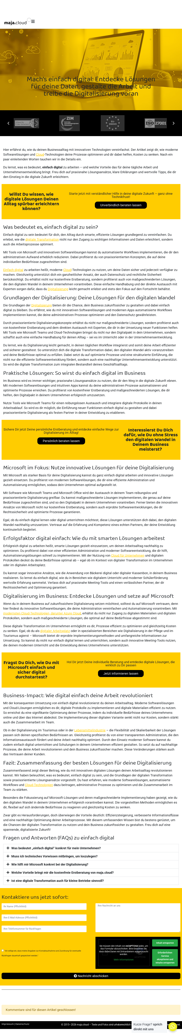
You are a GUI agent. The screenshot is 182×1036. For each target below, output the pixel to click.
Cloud (40, 154)
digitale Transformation (42, 239)
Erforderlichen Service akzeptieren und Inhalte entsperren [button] (164, 957)
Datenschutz (22, 1024)
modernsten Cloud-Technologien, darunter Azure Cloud (42, 613)
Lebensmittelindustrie (90, 730)
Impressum (8, 1024)
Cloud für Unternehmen (127, 555)
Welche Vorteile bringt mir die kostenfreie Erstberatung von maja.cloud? (62, 872)
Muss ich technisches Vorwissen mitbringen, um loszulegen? (54, 856)
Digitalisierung (58, 289)
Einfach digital (13, 270)
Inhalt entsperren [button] (165, 943)
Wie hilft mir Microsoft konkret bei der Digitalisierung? (49, 864)
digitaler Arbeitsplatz (55, 631)
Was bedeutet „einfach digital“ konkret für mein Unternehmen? (56, 848)
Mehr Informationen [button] (124, 959)
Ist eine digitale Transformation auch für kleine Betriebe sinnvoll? (57, 881)
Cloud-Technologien (39, 785)
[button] (8, 123)
